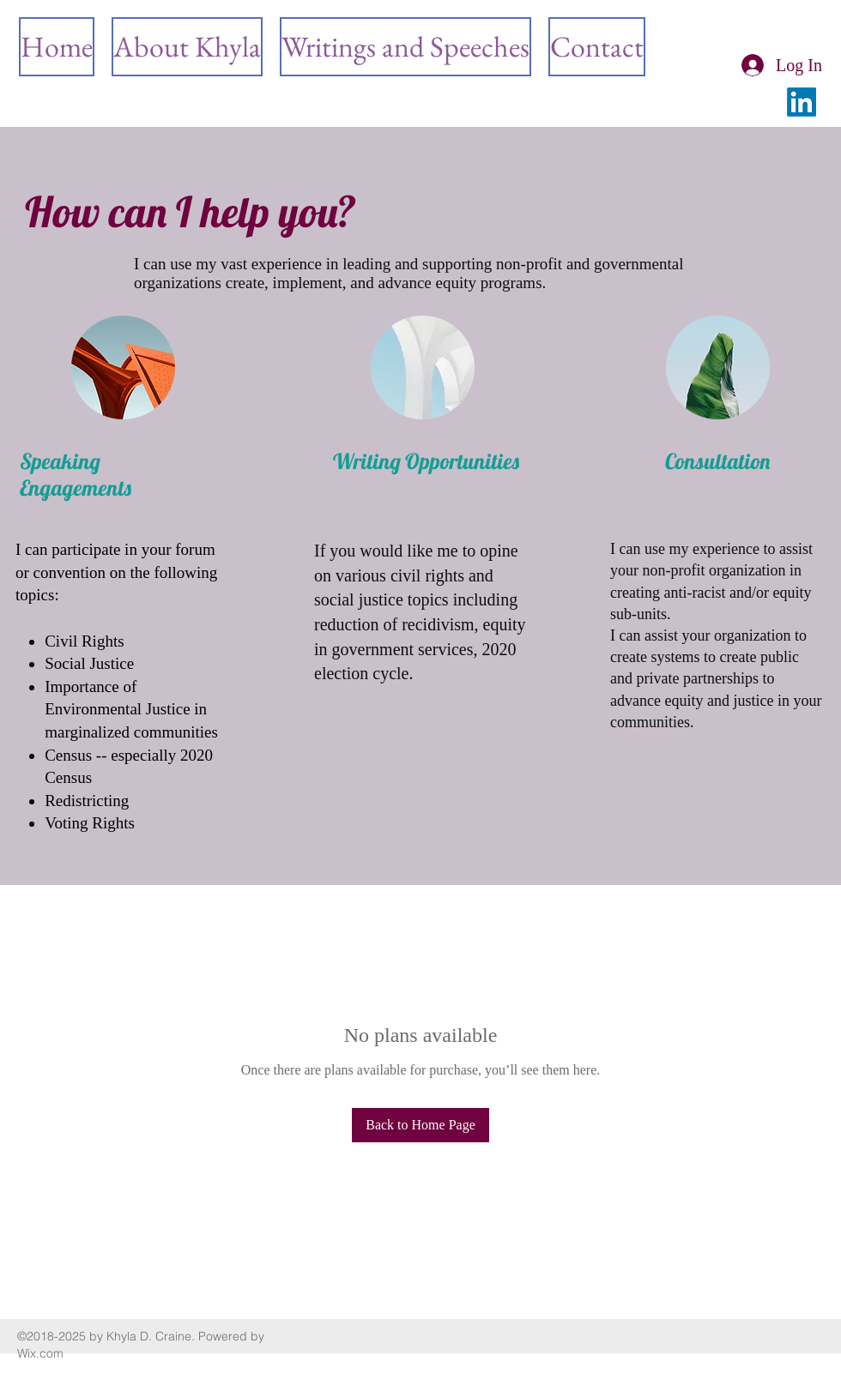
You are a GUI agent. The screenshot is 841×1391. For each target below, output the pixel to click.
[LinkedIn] (801, 102)
